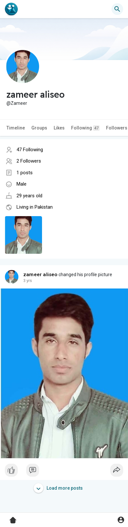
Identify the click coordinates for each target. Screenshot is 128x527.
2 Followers (28, 161)
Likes (59, 127)
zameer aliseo (40, 274)
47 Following (29, 150)
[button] (117, 9)
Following (85, 128)
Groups (39, 127)
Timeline (15, 127)
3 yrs (27, 280)
